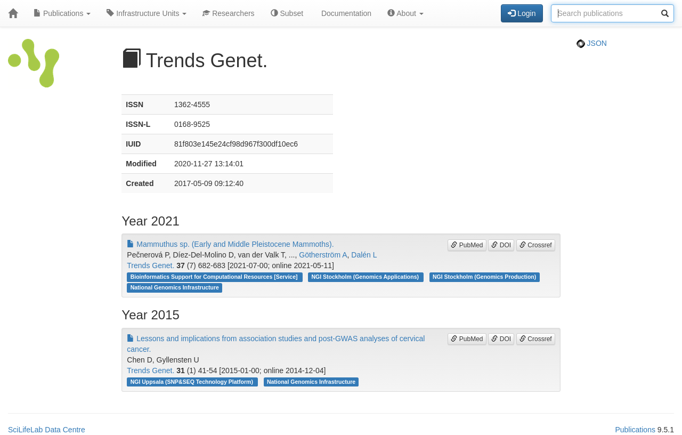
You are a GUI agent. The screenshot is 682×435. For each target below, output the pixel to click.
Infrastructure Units (146, 13)
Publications (62, 13)
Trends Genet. (150, 265)
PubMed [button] (467, 245)
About (405, 13)
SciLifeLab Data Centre (46, 429)
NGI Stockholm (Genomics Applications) (366, 276)
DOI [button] (501, 245)
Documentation (345, 13)
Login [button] (521, 13)
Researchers (228, 13)
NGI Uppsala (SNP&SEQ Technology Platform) (193, 381)
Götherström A (323, 255)
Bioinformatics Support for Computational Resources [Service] (215, 276)
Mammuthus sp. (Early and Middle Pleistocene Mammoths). (230, 244)
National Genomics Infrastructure (175, 287)
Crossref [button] (535, 245)
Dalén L (364, 255)
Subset (287, 13)
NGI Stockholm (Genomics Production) (484, 276)
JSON (592, 43)
